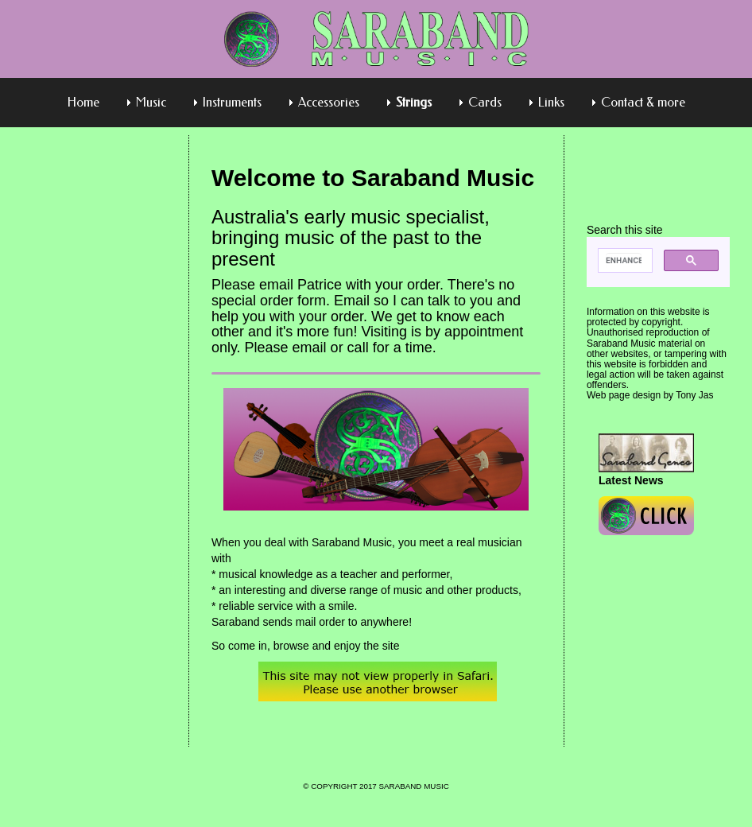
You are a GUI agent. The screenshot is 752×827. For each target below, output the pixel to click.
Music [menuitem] (151, 102)
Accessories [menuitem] (328, 102)
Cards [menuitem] (485, 102)
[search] (624, 261)
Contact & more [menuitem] (643, 102)
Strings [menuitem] (414, 102)
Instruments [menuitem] (232, 102)
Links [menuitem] (551, 102)
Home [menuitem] (83, 102)
